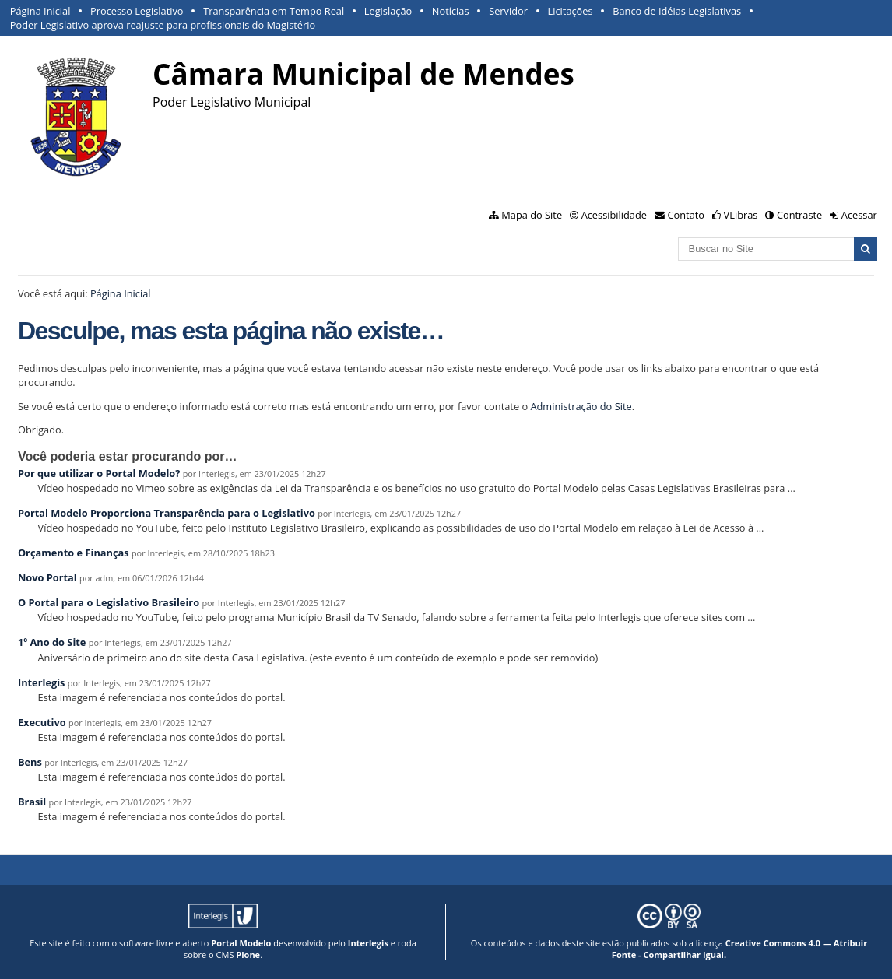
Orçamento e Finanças (73, 553)
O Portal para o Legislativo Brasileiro (108, 602)
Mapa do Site (531, 215)
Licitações (570, 11)
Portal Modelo (241, 943)
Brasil (32, 802)
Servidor (508, 11)
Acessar (859, 215)
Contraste (799, 215)
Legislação (388, 11)
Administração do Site (580, 406)
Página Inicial (40, 11)
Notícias (450, 11)
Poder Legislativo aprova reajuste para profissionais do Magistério (162, 25)
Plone (248, 954)
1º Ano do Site (52, 642)
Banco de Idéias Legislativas (677, 11)
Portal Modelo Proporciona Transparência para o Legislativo (166, 513)
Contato (686, 215)
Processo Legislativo (137, 11)
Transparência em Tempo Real (273, 11)
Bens (30, 762)
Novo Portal (47, 577)
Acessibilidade (614, 215)
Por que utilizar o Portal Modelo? (99, 473)
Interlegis (41, 682)
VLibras (741, 215)
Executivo (42, 722)
